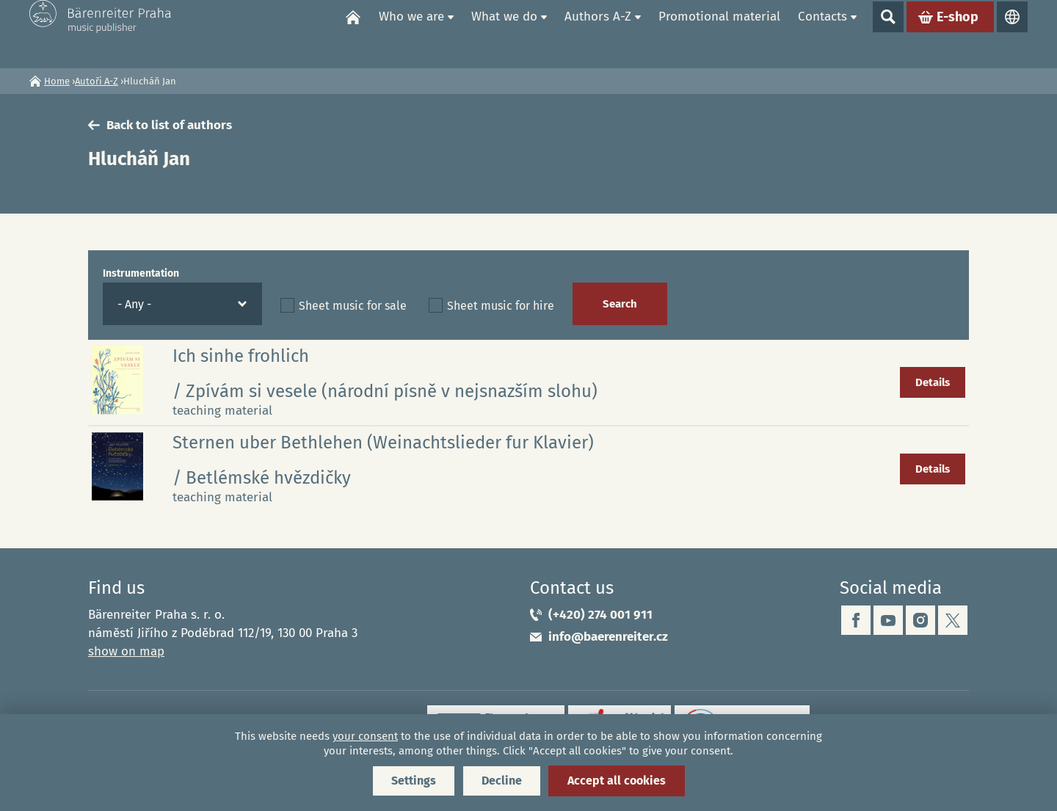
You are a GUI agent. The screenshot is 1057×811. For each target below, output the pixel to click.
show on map (126, 651)
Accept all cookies (616, 781)
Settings (413, 781)
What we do (504, 33)
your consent (365, 736)
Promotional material (719, 33)
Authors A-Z (597, 33)
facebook (856, 620)
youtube (888, 620)
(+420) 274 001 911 (600, 614)
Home (353, 34)
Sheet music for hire (500, 306)
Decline (502, 781)
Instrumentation (141, 273)
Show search (888, 33)
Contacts (822, 33)
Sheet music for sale (353, 306)
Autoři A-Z (96, 81)
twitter (952, 620)
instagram (920, 620)
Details (932, 382)
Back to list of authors (169, 125)
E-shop (957, 34)
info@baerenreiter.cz (608, 636)
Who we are (411, 33)
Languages (1012, 33)
